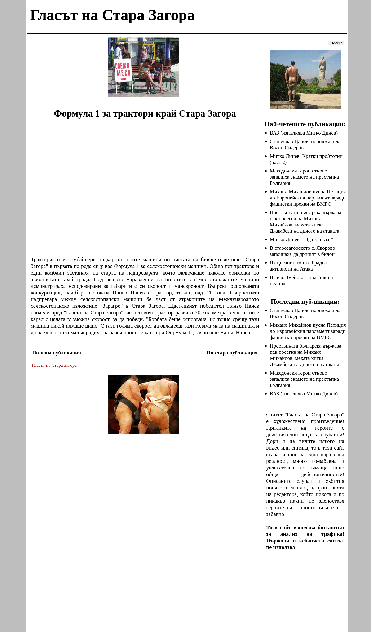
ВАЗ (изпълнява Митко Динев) (304, 133)
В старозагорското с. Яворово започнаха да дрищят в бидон (302, 251)
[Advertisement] (144, 70)
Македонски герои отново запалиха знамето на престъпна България (304, 177)
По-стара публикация (232, 353)
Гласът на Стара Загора (112, 14)
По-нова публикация (56, 353)
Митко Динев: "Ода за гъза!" (301, 239)
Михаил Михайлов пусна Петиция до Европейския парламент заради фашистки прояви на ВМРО (308, 198)
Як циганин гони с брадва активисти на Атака (298, 266)
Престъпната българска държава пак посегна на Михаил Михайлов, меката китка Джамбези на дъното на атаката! (305, 221)
